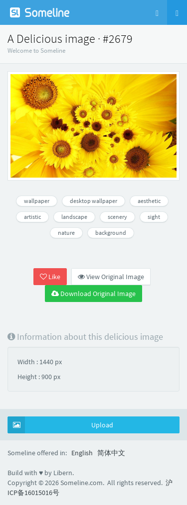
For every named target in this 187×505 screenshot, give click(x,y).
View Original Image (111, 276)
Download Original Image (93, 293)
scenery (117, 216)
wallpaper (36, 200)
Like (50, 276)
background (110, 232)
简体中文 (111, 452)
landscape (74, 216)
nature (66, 232)
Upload (60, 424)
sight (154, 216)
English (82, 452)
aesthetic (149, 200)
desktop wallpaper (93, 200)
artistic (32, 216)
